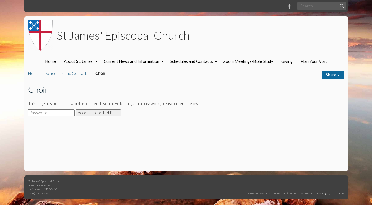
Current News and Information (131, 61)
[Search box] (321, 6)
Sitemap (309, 193)
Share (332, 74)
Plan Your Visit (314, 61)
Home (50, 61)
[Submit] (342, 6)
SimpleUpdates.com (274, 193)
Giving (287, 61)
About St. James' (78, 61)
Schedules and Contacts (191, 61)
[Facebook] (289, 6)
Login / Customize (333, 193)
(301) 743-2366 (38, 193)
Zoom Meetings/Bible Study (248, 61)
